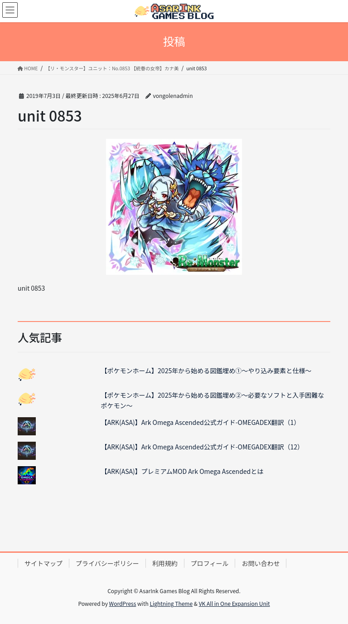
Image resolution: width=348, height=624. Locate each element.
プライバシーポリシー (107, 563)
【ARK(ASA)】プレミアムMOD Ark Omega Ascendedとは (182, 471)
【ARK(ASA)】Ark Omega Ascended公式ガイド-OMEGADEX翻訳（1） (200, 422)
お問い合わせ (261, 563)
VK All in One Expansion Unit (234, 603)
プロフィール (210, 563)
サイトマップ (43, 563)
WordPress (122, 603)
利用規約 (165, 563)
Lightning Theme (171, 603)
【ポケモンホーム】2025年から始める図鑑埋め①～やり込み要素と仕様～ (206, 370)
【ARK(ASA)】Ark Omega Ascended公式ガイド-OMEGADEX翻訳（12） (202, 446)
